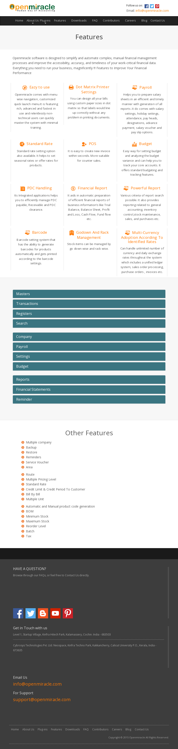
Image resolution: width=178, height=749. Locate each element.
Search (21, 323)
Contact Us (158, 20)
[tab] (89, 294)
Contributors (111, 20)
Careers (130, 20)
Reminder (24, 400)
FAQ (95, 20)
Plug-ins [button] (45, 21)
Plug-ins (42, 729)
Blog (144, 20)
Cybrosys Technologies (28, 645)
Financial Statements (33, 390)
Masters (23, 294)
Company (24, 337)
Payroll (22, 347)
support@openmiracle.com (41, 699)
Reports (22, 380)
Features (60, 20)
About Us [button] (33, 21)
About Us (28, 729)
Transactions (27, 304)
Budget (22, 367)
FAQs (42, 575)
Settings (23, 357)
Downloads (79, 20)
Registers (24, 314)
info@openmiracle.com (152, 10)
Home (20, 20)
